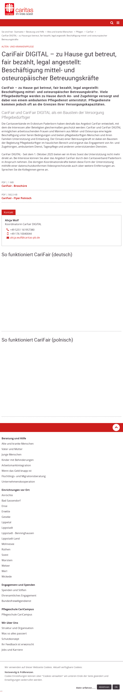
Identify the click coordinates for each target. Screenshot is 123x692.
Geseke (6, 517)
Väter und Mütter (12, 449)
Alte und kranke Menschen (18, 443)
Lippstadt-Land (11, 538)
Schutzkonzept (10, 639)
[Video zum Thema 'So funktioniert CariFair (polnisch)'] (61, 379)
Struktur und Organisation (17, 628)
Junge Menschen (11, 454)
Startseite (18, 31)
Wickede (7, 576)
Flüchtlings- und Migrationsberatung (24, 476)
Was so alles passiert (14, 633)
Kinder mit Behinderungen (18, 460)
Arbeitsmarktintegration (16, 465)
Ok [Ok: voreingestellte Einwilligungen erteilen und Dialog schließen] (116, 686)
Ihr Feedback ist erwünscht (18, 644)
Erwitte (6, 511)
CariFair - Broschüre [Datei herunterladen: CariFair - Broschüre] (14, 186)
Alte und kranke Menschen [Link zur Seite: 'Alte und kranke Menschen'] (60, 31)
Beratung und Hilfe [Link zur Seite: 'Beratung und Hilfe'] (35, 31)
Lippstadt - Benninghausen (18, 533)
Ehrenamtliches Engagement (19, 595)
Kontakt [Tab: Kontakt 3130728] (8, 212)
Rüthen (6, 549)
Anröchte (7, 495)
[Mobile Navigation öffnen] (118, 23)
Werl (4, 571)
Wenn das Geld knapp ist (17, 470)
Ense (4, 506)
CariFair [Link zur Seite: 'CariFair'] (90, 31)
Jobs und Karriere (12, 649)
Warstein (7, 560)
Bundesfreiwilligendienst (16, 601)
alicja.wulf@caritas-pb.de (25, 237)
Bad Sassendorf (11, 500)
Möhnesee (8, 544)
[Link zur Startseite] (61, 9)
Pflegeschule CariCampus (17, 614)
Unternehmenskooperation (18, 481)
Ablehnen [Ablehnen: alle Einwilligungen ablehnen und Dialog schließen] (104, 686)
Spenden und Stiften (14, 590)
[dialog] (62, 678)
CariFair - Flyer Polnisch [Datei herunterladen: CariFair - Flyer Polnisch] (17, 198)
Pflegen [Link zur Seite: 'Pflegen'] (80, 31)
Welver (6, 565)
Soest (5, 555)
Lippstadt (7, 527)
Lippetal (6, 522)
